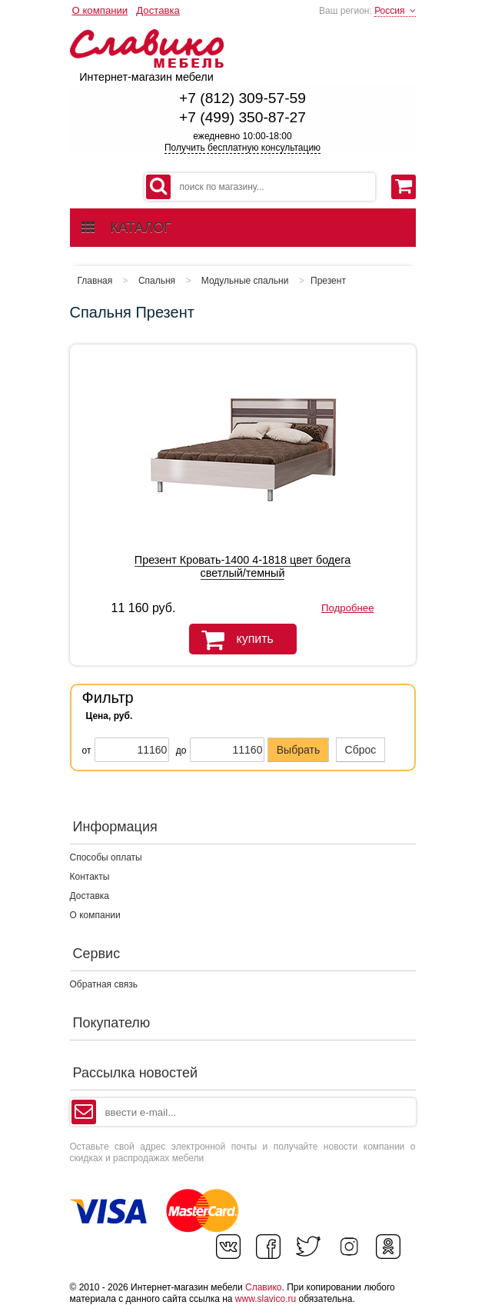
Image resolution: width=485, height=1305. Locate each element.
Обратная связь (104, 984)
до (181, 750)
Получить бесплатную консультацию (242, 147)
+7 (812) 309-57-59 (242, 98)
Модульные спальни (245, 280)
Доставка (158, 10)
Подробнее (347, 608)
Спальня (156, 280)
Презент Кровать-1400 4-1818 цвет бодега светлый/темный (242, 566)
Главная (95, 280)
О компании (100, 10)
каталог (126, 227)
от (86, 750)
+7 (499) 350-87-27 (242, 117)
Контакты (90, 876)
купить (231, 640)
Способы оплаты (106, 857)
